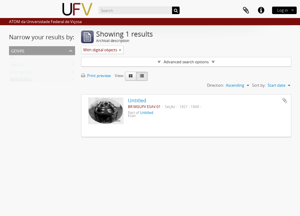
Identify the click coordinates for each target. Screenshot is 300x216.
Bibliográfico (21, 80)
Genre (18, 50)
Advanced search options (186, 61)
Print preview (96, 75)
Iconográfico (21, 73)
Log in (282, 10)
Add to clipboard (285, 101)
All (12, 59)
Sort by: (259, 85)
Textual (16, 66)
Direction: (215, 85)
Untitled (137, 100)
